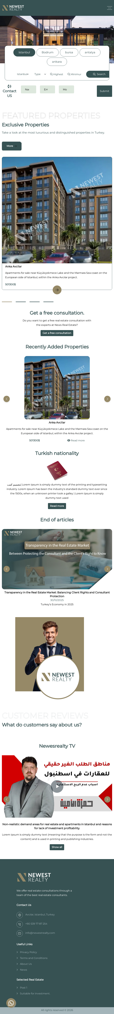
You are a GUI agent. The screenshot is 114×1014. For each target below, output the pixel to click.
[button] (107, 399)
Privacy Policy (28, 952)
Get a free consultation (57, 333)
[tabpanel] (57, 74)
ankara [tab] (57, 61)
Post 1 (23, 987)
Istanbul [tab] (24, 52)
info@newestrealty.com (40, 932)
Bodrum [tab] (47, 52)
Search (99, 74)
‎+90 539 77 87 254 (36, 923)
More (10, 145)
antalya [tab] (90, 52)
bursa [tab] (69, 52)
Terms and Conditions (33, 958)
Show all (57, 847)
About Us (26, 963)
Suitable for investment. (35, 993)
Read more (76, 440)
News (23, 969)
